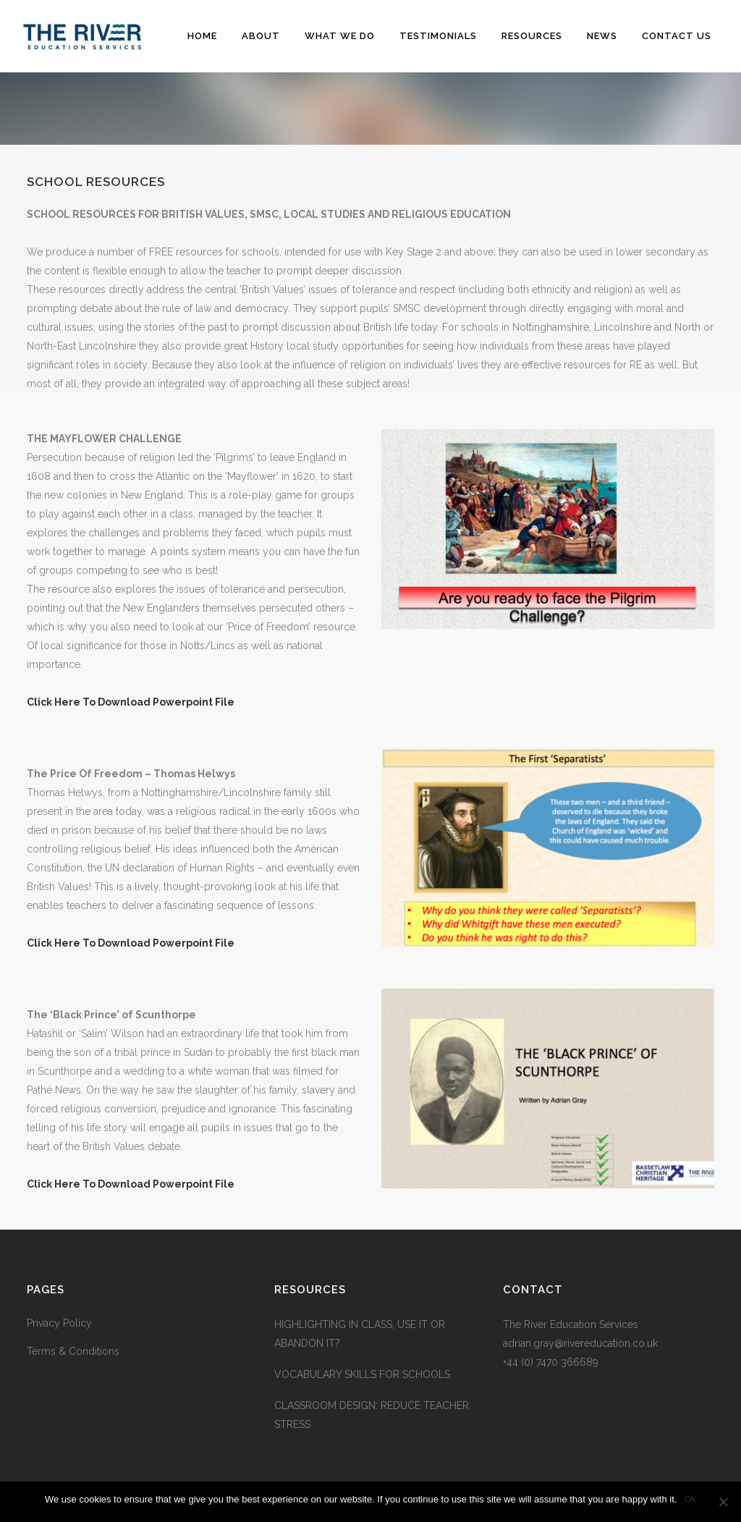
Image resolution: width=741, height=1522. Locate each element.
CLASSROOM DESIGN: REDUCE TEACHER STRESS (371, 1415)
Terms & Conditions (73, 1351)
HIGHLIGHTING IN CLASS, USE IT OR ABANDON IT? (359, 1334)
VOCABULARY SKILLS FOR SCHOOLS (362, 1374)
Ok (690, 1499)
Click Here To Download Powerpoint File (130, 702)
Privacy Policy (59, 1323)
